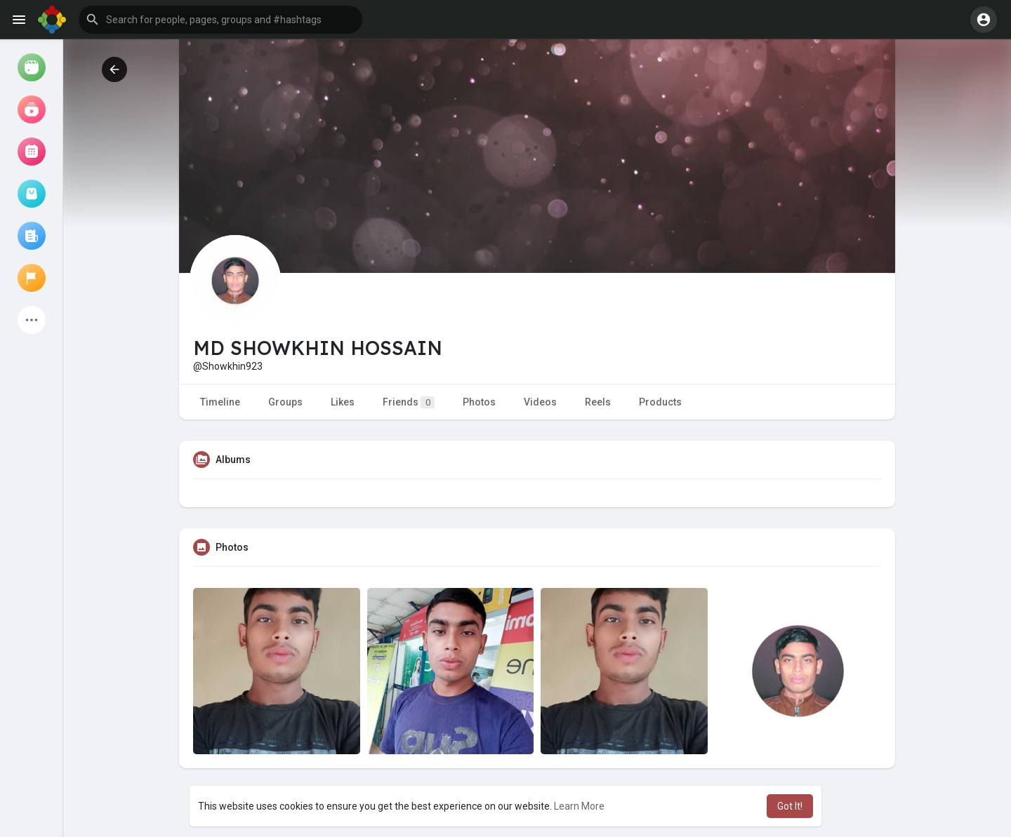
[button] (220, 20)
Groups (285, 402)
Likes (343, 402)
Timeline (220, 402)
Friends (409, 402)
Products (660, 402)
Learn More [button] (579, 806)
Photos (479, 402)
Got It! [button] (789, 806)
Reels (598, 402)
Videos (540, 402)
